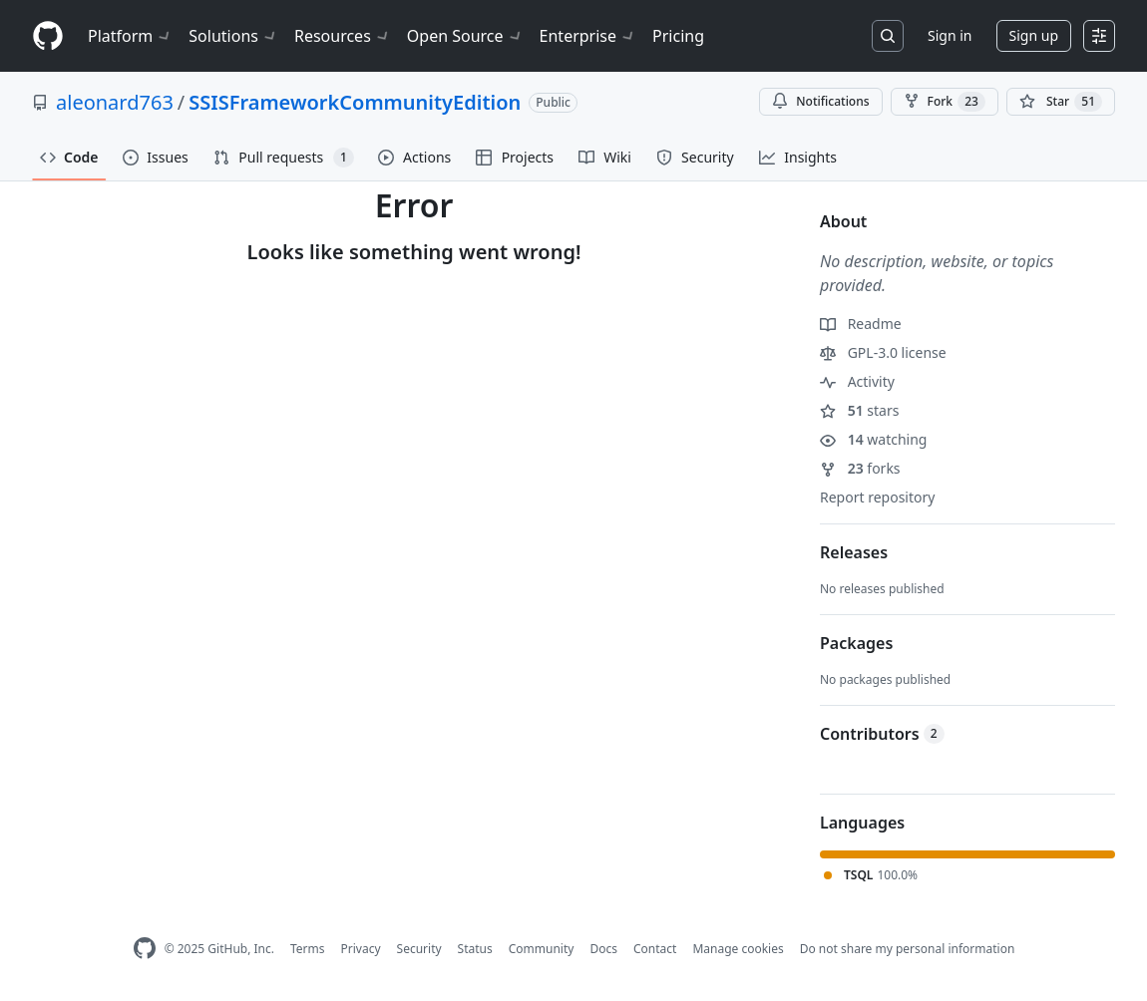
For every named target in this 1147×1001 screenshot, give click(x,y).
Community (541, 948)
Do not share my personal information (907, 948)
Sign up (1033, 35)
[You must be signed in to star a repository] (1060, 102)
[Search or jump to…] (888, 36)
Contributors (882, 734)
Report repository (877, 497)
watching (873, 439)
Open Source (465, 36)
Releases (854, 552)
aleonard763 (115, 102)
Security (419, 948)
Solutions (233, 36)
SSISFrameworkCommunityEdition (355, 102)
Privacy (361, 948)
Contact (654, 948)
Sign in (949, 35)
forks (860, 468)
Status (475, 948)
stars (859, 410)
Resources (342, 36)
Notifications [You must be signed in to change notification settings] (820, 101)
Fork (944, 102)
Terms (307, 948)
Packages (856, 643)
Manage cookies (737, 948)
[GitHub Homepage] (145, 948)
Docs (603, 948)
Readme (861, 323)
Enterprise (588, 36)
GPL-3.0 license (883, 352)
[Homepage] (48, 36)
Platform (130, 36)
